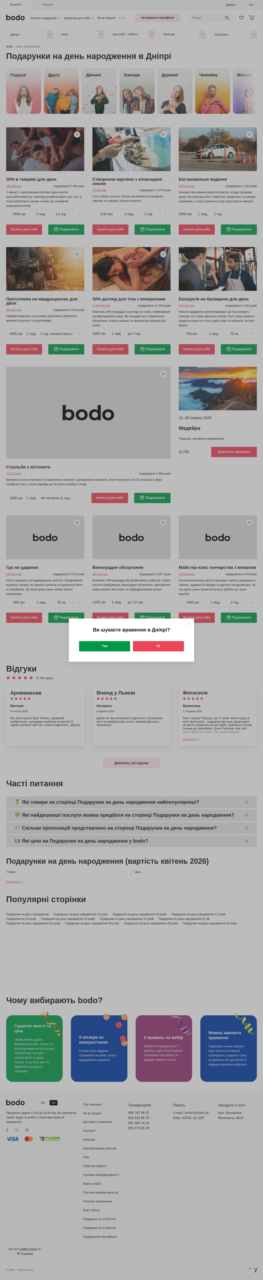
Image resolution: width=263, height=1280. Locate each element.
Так (104, 646)
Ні (158, 646)
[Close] (189, 624)
